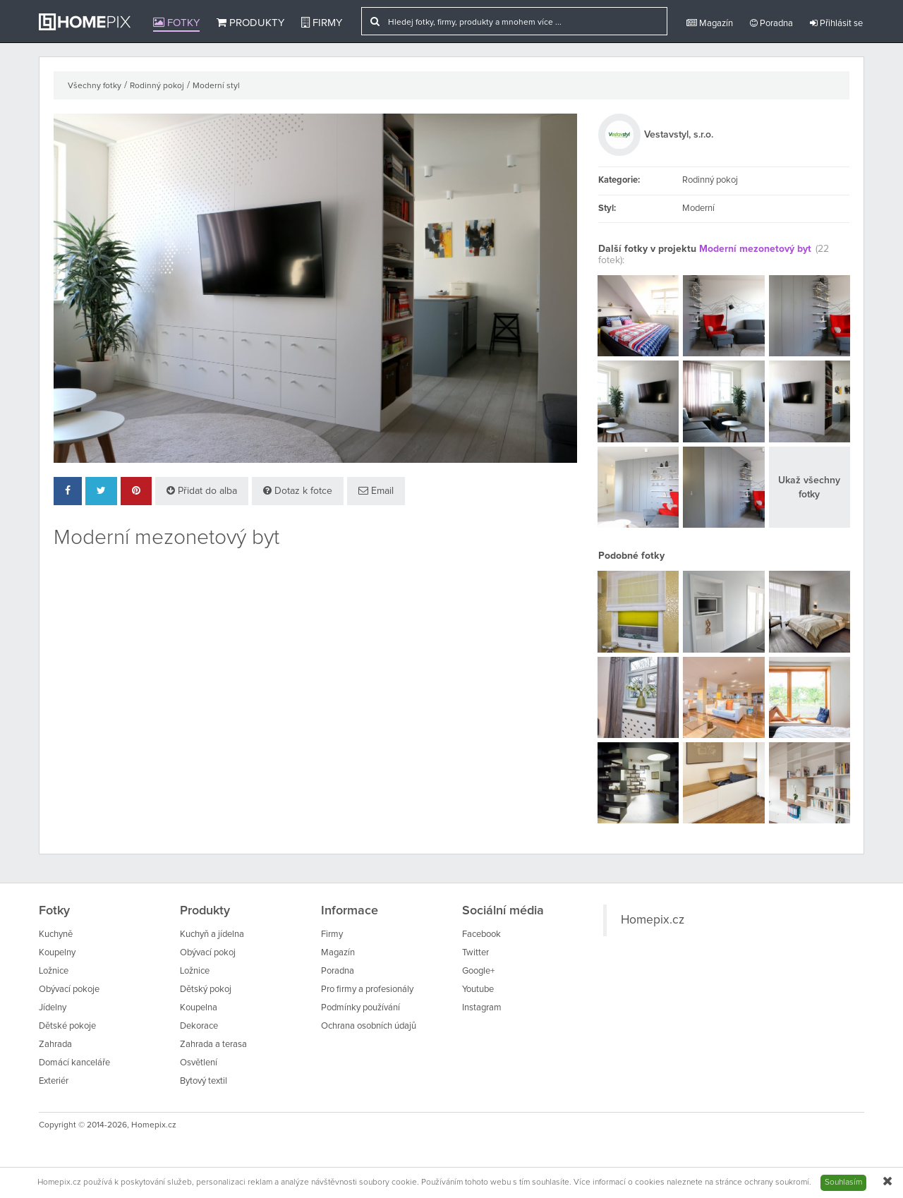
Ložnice (53, 971)
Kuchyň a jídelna (212, 934)
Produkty (250, 22)
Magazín (709, 23)
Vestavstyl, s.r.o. (678, 135)
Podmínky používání (360, 1007)
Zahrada (55, 1044)
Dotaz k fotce (297, 490)
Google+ (478, 971)
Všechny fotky (94, 86)
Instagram (482, 1007)
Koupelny (57, 952)
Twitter (475, 952)
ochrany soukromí (776, 1182)
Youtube (478, 989)
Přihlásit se (836, 23)
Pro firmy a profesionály (367, 989)
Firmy (321, 22)
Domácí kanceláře (74, 1062)
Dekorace (199, 1026)
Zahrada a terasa (213, 1044)
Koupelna (198, 1007)
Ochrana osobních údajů (368, 1026)
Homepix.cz (652, 920)
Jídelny (52, 1007)
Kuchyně (56, 934)
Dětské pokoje (67, 1026)
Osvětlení (198, 1062)
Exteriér (53, 1081)
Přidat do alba (201, 490)
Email (376, 490)
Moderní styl (216, 86)
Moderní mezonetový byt (755, 249)
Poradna (771, 23)
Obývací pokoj (208, 952)
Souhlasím (843, 1182)
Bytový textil (203, 1081)
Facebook (481, 934)
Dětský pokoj (205, 989)
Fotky (176, 22)
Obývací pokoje (69, 989)
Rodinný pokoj (157, 86)
